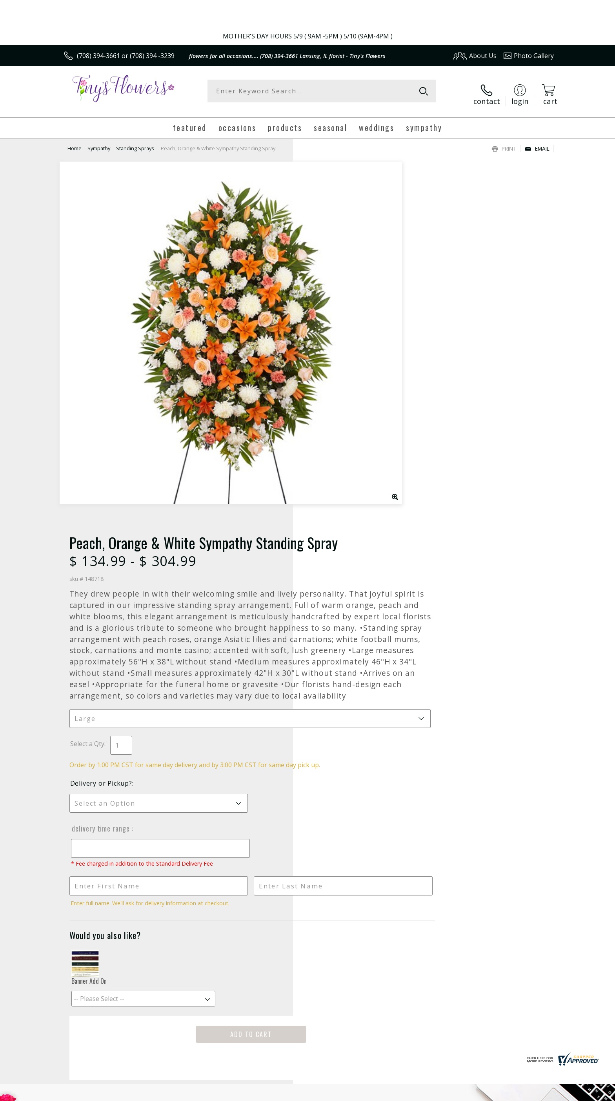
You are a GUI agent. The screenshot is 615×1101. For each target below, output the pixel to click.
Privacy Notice (429, 1092)
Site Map (533, 1092)
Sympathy (98, 142)
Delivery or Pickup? (339, 483)
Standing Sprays (135, 142)
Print (504, 142)
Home (74, 142)
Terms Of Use (383, 1092)
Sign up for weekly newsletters (405, 838)
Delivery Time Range (338, 528)
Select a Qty (325, 434)
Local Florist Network (484, 1092)
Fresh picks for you (239, 843)
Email (537, 142)
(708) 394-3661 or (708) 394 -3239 (126, 55)
